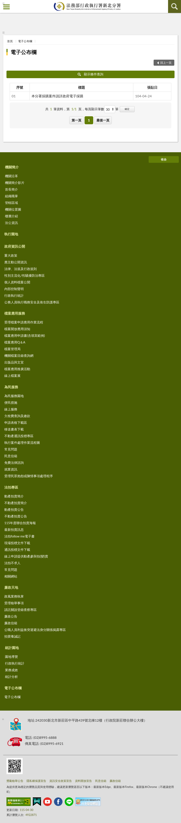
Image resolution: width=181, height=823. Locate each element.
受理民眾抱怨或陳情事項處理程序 (28, 476)
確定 (127, 108)
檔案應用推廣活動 (17, 369)
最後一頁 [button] (102, 120)
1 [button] (89, 120)
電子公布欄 (25, 41)
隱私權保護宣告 (36, 781)
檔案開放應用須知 (17, 329)
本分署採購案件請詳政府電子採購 (57, 96)
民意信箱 (10, 456)
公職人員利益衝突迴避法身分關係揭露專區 (35, 630)
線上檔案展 (12, 375)
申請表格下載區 (15, 422)
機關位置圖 (13, 209)
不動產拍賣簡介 (15, 503)
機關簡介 (12, 167)
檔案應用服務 (14, 313)
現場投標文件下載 (17, 543)
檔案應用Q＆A (14, 342)
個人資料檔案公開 (17, 282)
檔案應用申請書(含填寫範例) (24, 335)
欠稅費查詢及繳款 (17, 416)
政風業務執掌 (14, 596)
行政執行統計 (14, 295)
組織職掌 (11, 196)
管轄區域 (11, 203)
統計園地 (12, 648)
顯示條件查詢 (90, 74)
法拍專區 (11, 487)
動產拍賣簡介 (14, 496)
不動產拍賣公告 (15, 516)
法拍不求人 (12, 563)
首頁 (10, 41)
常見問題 (10, 449)
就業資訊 (10, 469)
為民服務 (11, 387)
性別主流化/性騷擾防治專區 (24, 275)
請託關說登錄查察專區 (20, 610)
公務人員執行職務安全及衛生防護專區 (31, 302)
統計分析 (11, 677)
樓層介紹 (11, 216)
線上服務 (10, 409)
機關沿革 (11, 176)
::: (3, 3)
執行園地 (11, 234)
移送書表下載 (14, 429)
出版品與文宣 (14, 362)
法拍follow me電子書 (19, 536)
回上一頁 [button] (166, 62)
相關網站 (10, 576)
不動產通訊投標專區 (18, 436)
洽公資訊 (11, 223)
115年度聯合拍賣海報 (20, 523)
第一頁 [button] (76, 120)
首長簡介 (11, 189)
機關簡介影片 (14, 183)
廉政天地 (11, 587)
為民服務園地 (14, 396)
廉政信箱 (10, 623)
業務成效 (11, 670)
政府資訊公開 (14, 246)
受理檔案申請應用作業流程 (23, 322)
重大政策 (10, 255)
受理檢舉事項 (14, 603)
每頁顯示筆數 (94, 109)
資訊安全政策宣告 (60, 781)
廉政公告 (10, 616)
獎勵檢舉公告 (14, 781)
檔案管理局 (12, 349)
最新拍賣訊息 (14, 529)
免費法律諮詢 (14, 462)
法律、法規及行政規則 (20, 269)
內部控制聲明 (14, 289)
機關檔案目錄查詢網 (18, 355)
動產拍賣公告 (14, 509)
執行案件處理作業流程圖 (22, 442)
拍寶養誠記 (12, 636)
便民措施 (10, 402)
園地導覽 (11, 656)
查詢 (174, 6)
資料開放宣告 (83, 781)
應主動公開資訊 (15, 262)
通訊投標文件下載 (17, 549)
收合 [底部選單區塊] (164, 159)
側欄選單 (6, 7)
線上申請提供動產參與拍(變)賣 (26, 556)
